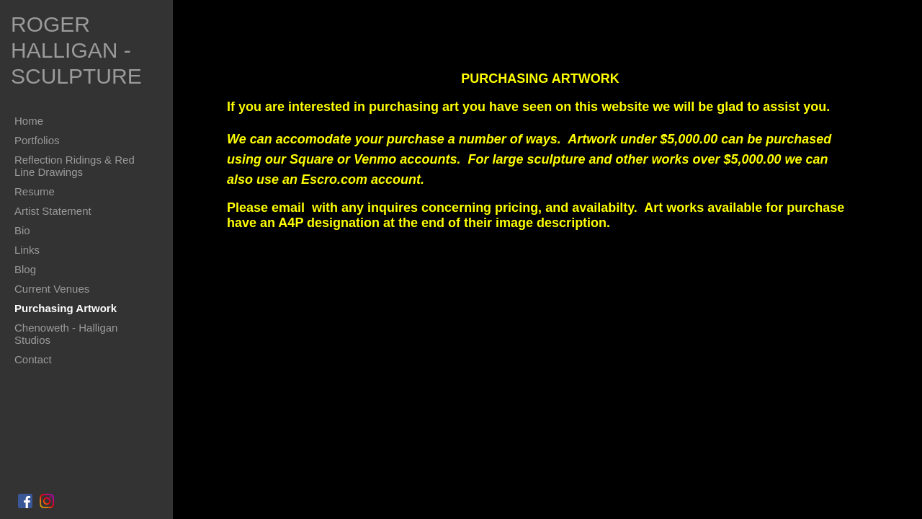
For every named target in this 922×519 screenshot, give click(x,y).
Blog (25, 269)
